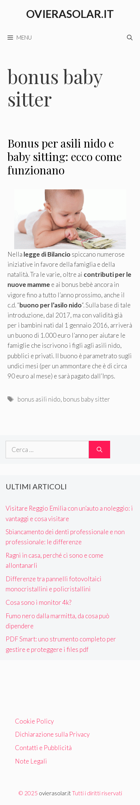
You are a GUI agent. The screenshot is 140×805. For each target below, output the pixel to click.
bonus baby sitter (86, 399)
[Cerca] (99, 450)
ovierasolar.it (55, 793)
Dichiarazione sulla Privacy (52, 734)
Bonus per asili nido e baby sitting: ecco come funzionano (64, 156)
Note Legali (31, 761)
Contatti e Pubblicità (43, 748)
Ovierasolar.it (70, 13)
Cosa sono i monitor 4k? (38, 602)
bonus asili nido (39, 399)
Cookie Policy (34, 721)
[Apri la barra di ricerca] (129, 37)
